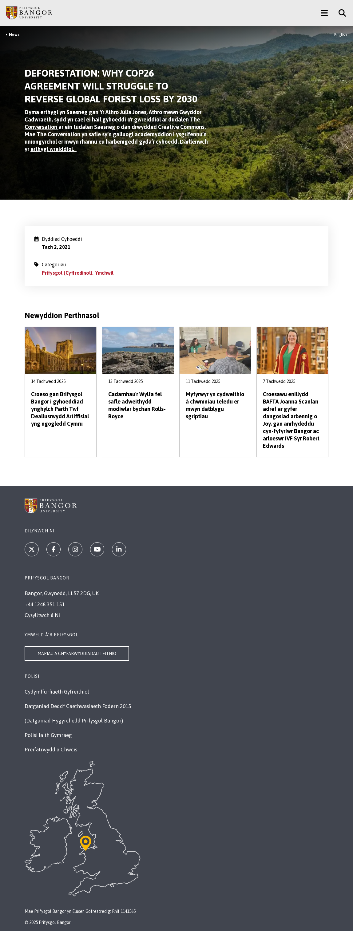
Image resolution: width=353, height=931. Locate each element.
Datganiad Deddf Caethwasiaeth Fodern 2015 (78, 706)
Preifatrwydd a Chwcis (51, 749)
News (14, 34)
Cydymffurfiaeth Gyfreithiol (57, 692)
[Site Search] (340, 12)
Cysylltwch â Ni (42, 615)
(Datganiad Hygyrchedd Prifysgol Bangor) (74, 721)
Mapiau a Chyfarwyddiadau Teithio (77, 653)
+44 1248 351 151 (45, 604)
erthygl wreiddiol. (53, 149)
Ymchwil (104, 273)
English (340, 35)
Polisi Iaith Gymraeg (48, 735)
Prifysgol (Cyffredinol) (67, 273)
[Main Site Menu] (324, 12)
